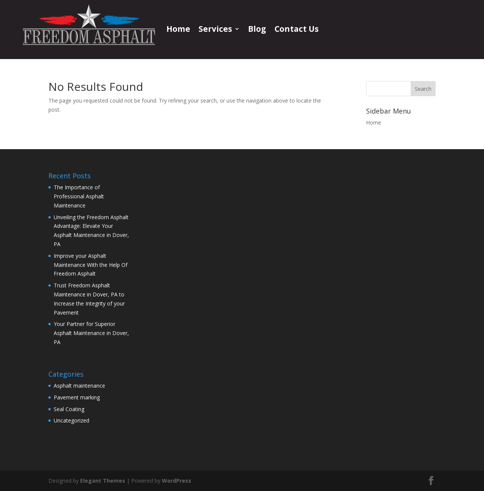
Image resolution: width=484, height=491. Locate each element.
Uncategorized (71, 420)
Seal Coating (69, 409)
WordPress (176, 480)
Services (215, 28)
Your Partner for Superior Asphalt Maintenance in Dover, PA (91, 333)
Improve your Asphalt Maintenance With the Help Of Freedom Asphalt (90, 264)
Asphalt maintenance (79, 385)
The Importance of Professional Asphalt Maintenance (79, 196)
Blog (257, 28)
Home (178, 28)
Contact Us (297, 28)
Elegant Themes (102, 480)
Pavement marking (77, 397)
